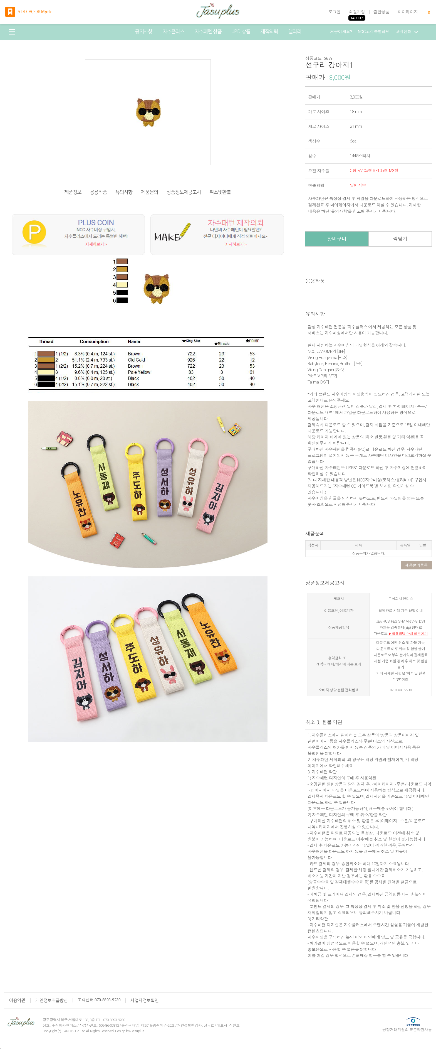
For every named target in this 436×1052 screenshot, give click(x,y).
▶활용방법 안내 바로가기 (408, 633)
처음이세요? (341, 31)
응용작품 (98, 192)
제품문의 (149, 192)
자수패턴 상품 (208, 32)
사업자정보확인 (144, 1000)
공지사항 (143, 32)
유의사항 (124, 192)
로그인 (334, 11)
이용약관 (17, 1000)
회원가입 (357, 11)
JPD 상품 (241, 32)
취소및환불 (220, 192)
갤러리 (294, 32)
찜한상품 (381, 11)
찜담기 (400, 239)
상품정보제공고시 (184, 192)
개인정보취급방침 (51, 1000)
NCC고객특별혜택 (374, 31)
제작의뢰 (269, 32)
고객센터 (406, 31)
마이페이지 (408, 11)
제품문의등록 (416, 565)
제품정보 (72, 192)
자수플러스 (173, 32)
